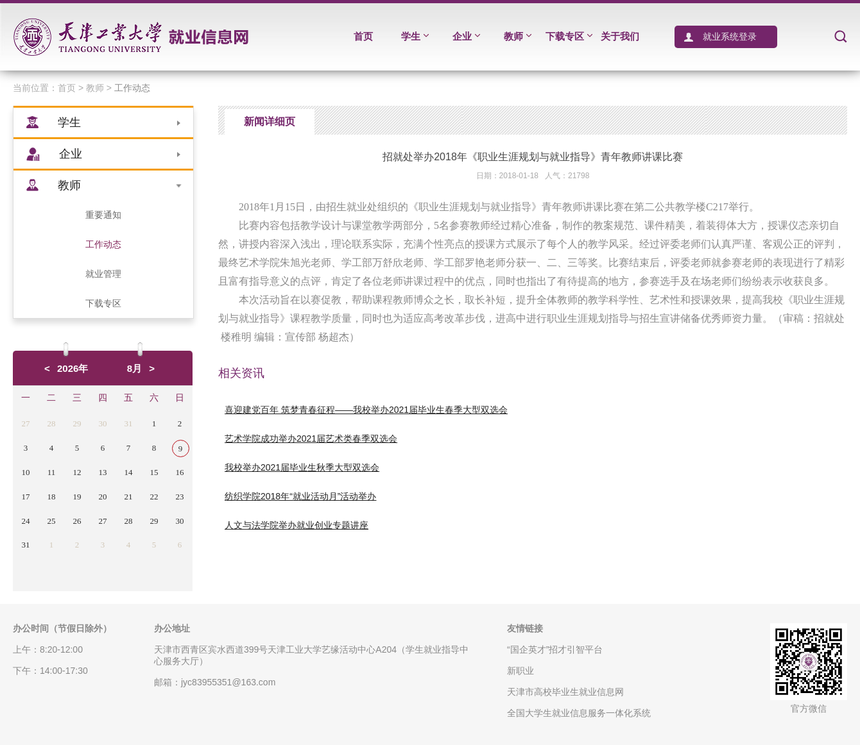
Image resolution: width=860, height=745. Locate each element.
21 (129, 496)
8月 (134, 368)
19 (77, 496)
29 (77, 423)
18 (51, 496)
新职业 (520, 670)
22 (154, 496)
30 (103, 423)
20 (103, 496)
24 (26, 521)
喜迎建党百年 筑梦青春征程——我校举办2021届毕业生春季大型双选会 (366, 410)
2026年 (72, 368)
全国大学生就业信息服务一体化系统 (579, 713)
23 (180, 496)
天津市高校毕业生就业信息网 (565, 692)
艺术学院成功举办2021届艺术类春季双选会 (311, 438)
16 (180, 472)
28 (51, 423)
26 (77, 521)
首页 (363, 36)
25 (51, 521)
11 (51, 472)
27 (26, 423)
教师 (517, 36)
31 (129, 423)
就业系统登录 (726, 36)
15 (154, 472)
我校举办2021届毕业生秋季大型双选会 (302, 467)
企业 (466, 36)
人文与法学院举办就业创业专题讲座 (296, 525)
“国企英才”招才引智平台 (555, 649)
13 (103, 472)
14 (129, 472)
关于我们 (620, 36)
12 (77, 472)
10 (26, 472)
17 (26, 496)
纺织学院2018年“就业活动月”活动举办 (300, 496)
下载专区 (569, 36)
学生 (415, 36)
